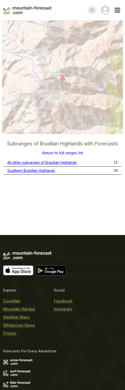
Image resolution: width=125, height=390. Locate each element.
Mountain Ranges (19, 308)
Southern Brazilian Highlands (31, 170)
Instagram (63, 308)
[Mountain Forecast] (27, 10)
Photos (9, 333)
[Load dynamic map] (62, 79)
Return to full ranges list (62, 153)
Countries (12, 300)
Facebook (63, 300)
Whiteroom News (19, 325)
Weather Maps (16, 317)
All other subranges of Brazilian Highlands (42, 162)
